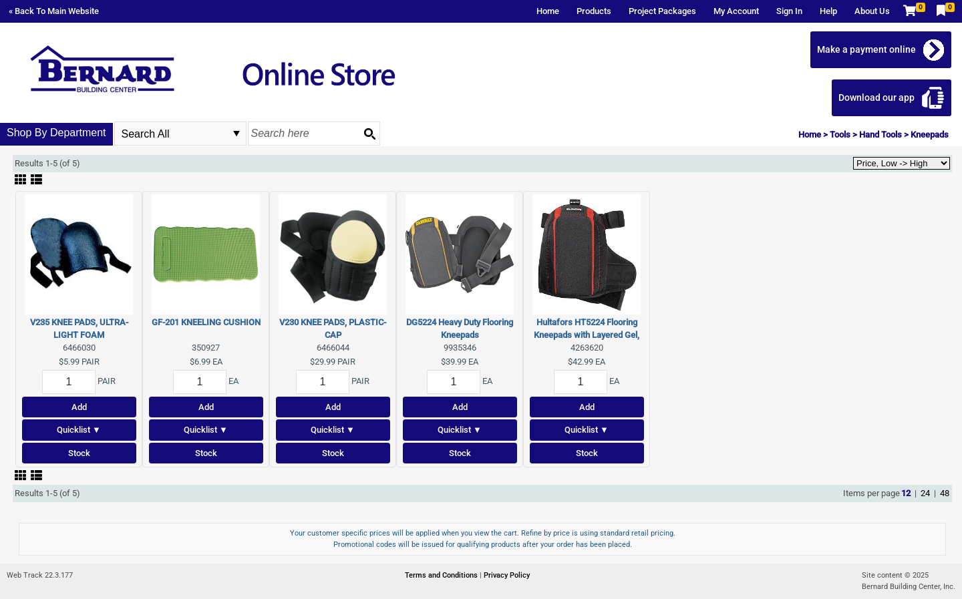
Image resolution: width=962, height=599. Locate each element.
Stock (79, 453)
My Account (736, 11)
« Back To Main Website (54, 11)
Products (594, 11)
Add (79, 407)
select (236, 133)
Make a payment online (866, 49)
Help (828, 11)
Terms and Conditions (442, 575)
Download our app (876, 97)
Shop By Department (56, 132)
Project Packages (662, 11)
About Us (872, 11)
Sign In (789, 11)
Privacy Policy (507, 575)
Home (547, 11)
